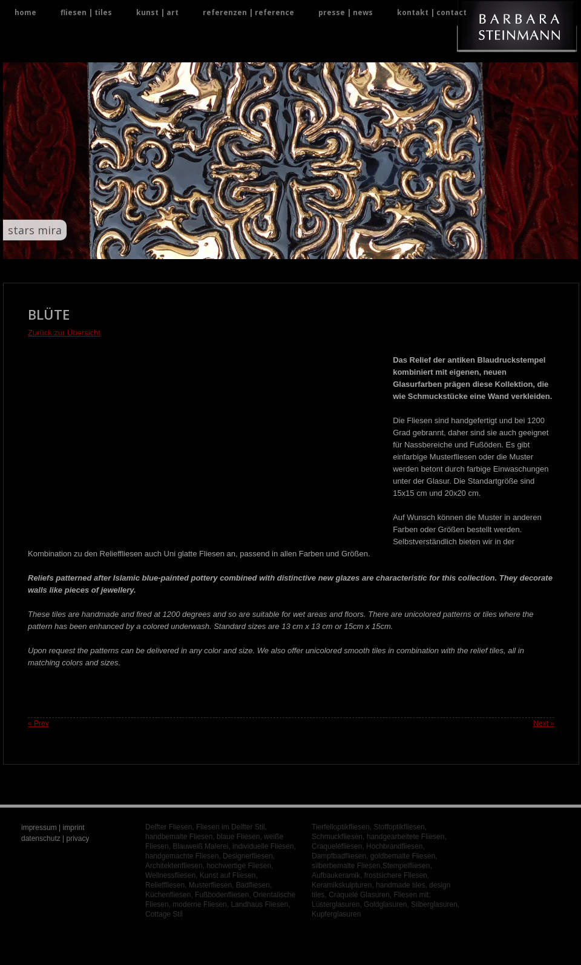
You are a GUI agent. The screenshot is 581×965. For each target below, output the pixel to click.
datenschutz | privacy (55, 838)
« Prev (38, 723)
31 (421, 247)
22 (334, 247)
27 (382, 247)
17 (286, 247)
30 (412, 247)
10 (218, 247)
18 (295, 247)
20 (315, 247)
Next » (543, 723)
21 (324, 247)
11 (228, 247)
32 (431, 247)
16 (276, 247)
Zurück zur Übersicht (64, 332)
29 (402, 247)
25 (363, 247)
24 (353, 247)
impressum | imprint (52, 827)
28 (392, 247)
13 (247, 247)
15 (266, 247)
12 (237, 247)
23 (344, 247)
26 (373, 247)
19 (305, 247)
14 (257, 247)
